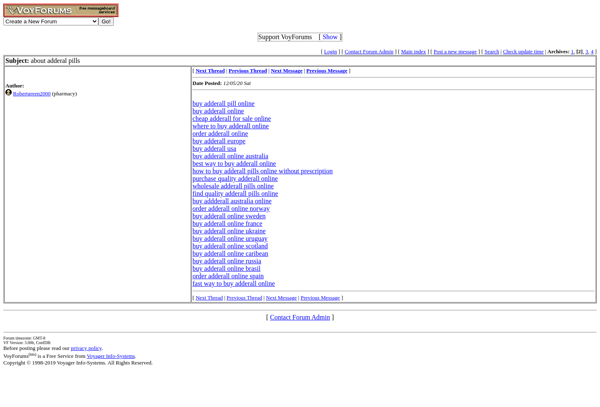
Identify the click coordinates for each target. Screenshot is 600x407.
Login (330, 51)
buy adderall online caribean (230, 253)
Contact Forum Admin (369, 51)
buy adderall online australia (230, 156)
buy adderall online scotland (230, 246)
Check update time (523, 51)
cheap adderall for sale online (231, 118)
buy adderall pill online (223, 103)
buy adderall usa (214, 148)
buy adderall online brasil (226, 268)
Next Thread (209, 298)
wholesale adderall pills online (233, 186)
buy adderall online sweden (229, 216)
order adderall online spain (228, 276)
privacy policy (86, 348)
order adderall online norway (231, 208)
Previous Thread (244, 298)
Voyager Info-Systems (111, 356)
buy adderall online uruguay (230, 238)
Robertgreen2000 (31, 93)
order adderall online (220, 133)
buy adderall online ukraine (229, 231)
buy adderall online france (227, 223)
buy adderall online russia (226, 261)
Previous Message (320, 298)
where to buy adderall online (230, 126)
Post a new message (455, 51)
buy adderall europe (218, 141)
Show (330, 36)
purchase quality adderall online (235, 178)
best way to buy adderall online (234, 163)
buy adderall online (218, 111)
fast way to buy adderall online (233, 283)
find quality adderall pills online (235, 193)
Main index (413, 51)
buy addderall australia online (232, 201)
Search (492, 51)
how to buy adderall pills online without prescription (262, 171)
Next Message (281, 298)
